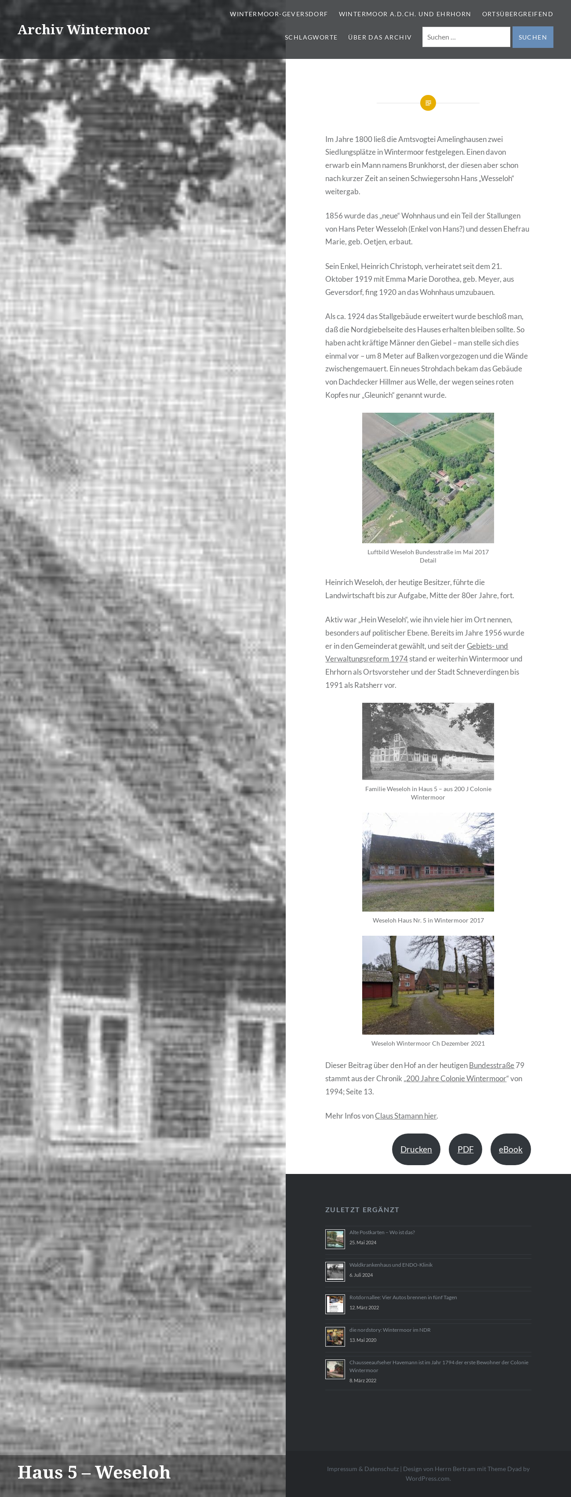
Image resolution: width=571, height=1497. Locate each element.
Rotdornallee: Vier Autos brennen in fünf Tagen (403, 1297)
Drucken (416, 1149)
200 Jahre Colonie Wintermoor (456, 1078)
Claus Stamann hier (405, 1115)
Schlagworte (311, 37)
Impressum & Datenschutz (363, 1468)
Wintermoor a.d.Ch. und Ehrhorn (405, 14)
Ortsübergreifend (517, 14)
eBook (511, 1149)
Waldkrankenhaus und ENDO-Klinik (391, 1264)
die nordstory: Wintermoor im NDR (390, 1329)
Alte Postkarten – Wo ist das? (382, 1232)
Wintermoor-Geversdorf (279, 14)
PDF (466, 1149)
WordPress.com (428, 1478)
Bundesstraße (491, 1065)
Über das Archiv (380, 37)
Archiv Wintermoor (84, 29)
